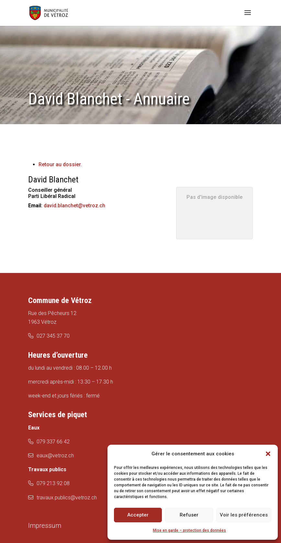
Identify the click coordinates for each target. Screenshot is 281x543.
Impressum (44, 525)
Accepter (138, 515)
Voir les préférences (244, 515)
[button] (268, 454)
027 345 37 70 (53, 336)
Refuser (189, 515)
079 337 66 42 (53, 442)
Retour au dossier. (60, 164)
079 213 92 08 (53, 483)
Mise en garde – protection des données (189, 530)
